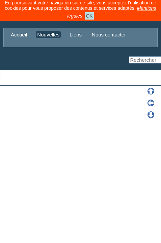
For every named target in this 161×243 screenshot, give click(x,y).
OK (89, 16)
